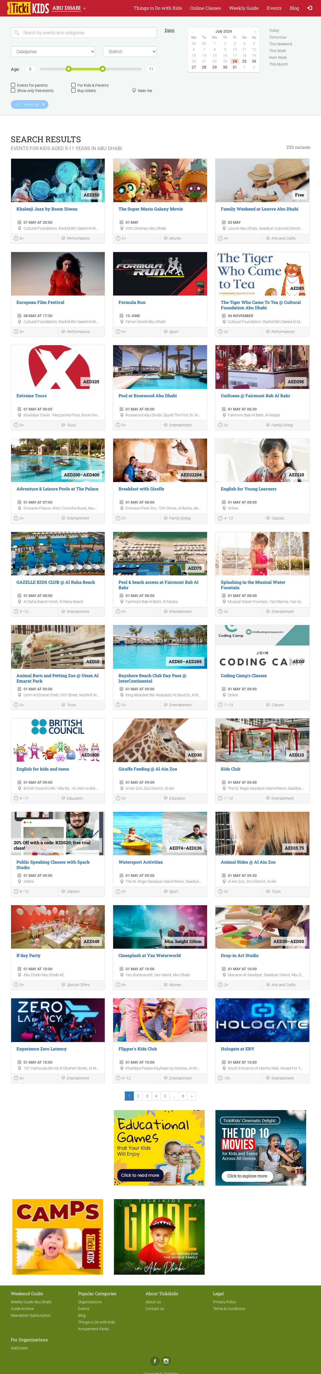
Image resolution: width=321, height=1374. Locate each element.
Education (72, 798)
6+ (19, 239)
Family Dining (279, 425)
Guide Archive (22, 1309)
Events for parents (29, 85)
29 (214, 67)
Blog (294, 8)
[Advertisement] (57, 1145)
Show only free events (32, 90)
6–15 (21, 892)
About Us (153, 1302)
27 (194, 67)
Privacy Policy (224, 1302)
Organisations (90, 1302)
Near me (142, 90)
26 (254, 61)
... (174, 1096)
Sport (170, 332)
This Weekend (280, 44)
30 (225, 67)
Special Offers (75, 985)
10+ (224, 1079)
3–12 (21, 612)
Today (274, 30)
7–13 (225, 705)
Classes (274, 518)
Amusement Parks (93, 1329)
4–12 (225, 519)
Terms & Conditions (229, 1309)
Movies (172, 239)
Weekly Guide (244, 8)
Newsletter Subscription (31, 1315)
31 (235, 67)
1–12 (225, 799)
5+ (121, 239)
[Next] (191, 1096)
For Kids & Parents (90, 85)
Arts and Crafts (280, 239)
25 (244, 61)
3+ (19, 332)
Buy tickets (83, 90)
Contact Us (155, 1309)
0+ (19, 426)
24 (235, 61)
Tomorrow (277, 37)
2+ (223, 332)
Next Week (278, 57)
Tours (68, 425)
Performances (75, 239)
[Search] (84, 32)
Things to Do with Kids (157, 8)
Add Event (19, 1348)
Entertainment (177, 425)
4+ (223, 239)
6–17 (21, 799)
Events (274, 8)
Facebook (155, 1361)
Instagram (166, 1361)
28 (204, 67)
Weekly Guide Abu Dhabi (31, 1302)
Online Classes (205, 8)
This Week (277, 51)
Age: (15, 69)
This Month (278, 64)
